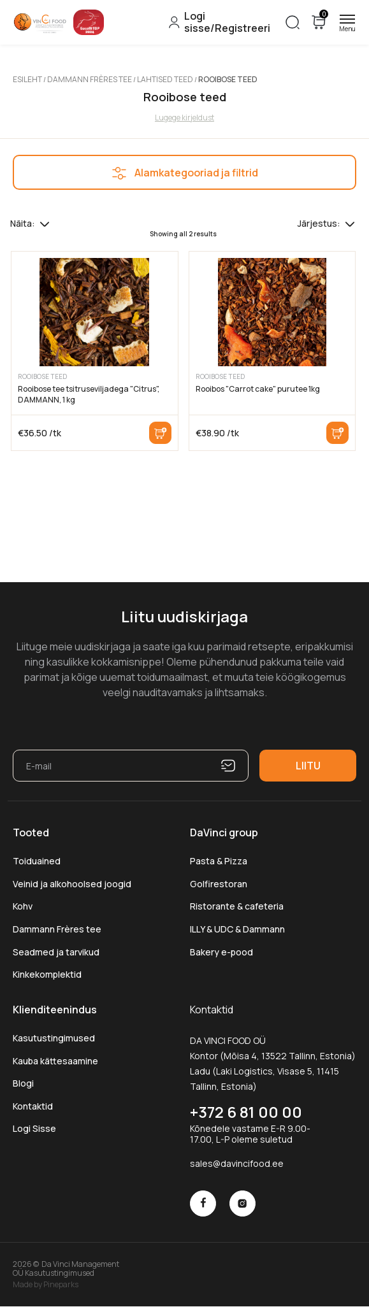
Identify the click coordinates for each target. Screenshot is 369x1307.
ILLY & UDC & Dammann (237, 929)
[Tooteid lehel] (44, 223)
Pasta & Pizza (218, 861)
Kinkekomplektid (47, 974)
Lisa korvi (160, 433)
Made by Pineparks (45, 1284)
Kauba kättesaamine (55, 1061)
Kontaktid (33, 1106)
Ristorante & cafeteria (237, 906)
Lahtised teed (165, 79)
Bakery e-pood (221, 952)
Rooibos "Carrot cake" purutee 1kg (258, 388)
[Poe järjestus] (350, 223)
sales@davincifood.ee (237, 1163)
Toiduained (37, 861)
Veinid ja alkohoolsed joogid (72, 884)
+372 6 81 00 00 (246, 1111)
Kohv (23, 906)
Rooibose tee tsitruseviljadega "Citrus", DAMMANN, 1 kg (88, 394)
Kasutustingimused (54, 1038)
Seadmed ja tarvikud (56, 952)
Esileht (27, 79)
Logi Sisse (34, 1128)
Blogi (23, 1083)
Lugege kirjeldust (184, 117)
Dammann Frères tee (89, 79)
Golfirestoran (218, 884)
